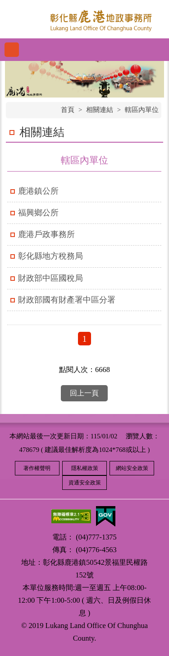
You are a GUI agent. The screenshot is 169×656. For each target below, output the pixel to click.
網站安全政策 (132, 468)
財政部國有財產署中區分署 (66, 299)
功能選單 (12, 49)
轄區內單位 (142, 109)
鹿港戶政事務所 (46, 234)
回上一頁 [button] (84, 393)
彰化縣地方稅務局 (50, 256)
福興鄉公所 (38, 212)
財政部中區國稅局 (50, 278)
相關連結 (99, 109)
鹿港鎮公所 (38, 190)
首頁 (67, 109)
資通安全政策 (85, 482)
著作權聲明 (36, 468)
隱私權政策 (84, 468)
